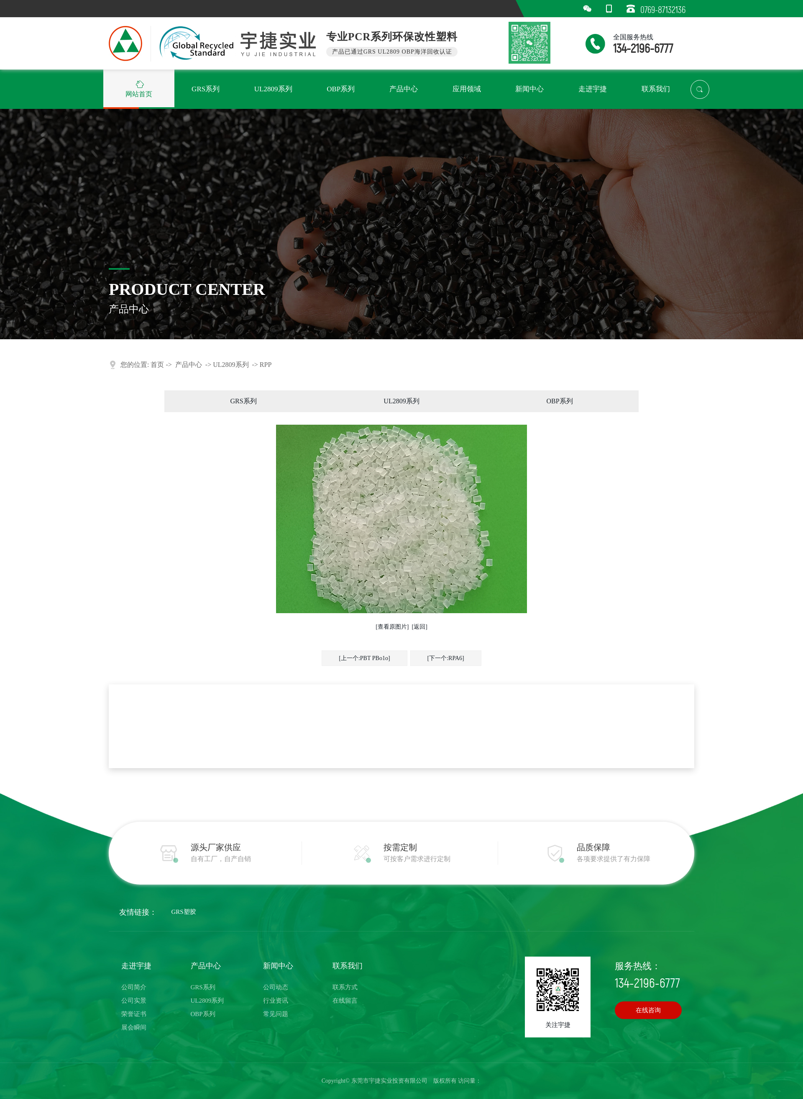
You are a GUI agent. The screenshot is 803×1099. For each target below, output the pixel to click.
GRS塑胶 (183, 911)
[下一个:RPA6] (445, 658)
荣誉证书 (133, 1014)
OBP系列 (559, 401)
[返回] (419, 627)
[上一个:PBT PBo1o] (364, 658)
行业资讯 (275, 1000)
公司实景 (133, 1000)
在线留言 (345, 1000)
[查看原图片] (392, 627)
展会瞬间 (133, 1027)
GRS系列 (243, 401)
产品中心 (188, 364)
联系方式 (345, 987)
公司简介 (133, 987)
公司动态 (275, 987)
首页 (157, 364)
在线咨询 (648, 1010)
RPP (265, 364)
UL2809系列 (230, 364)
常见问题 (275, 1014)
